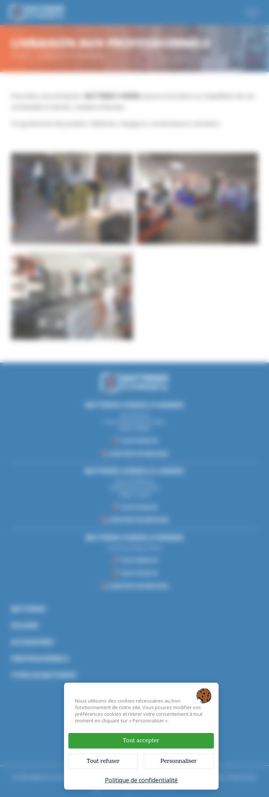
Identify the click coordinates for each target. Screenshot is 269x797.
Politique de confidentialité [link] (141, 780)
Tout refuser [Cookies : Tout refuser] (103, 761)
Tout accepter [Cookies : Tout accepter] (141, 740)
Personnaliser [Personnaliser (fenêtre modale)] (178, 761)
